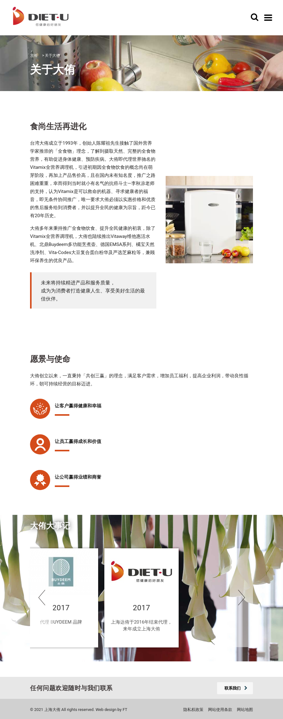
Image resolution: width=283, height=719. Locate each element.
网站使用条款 (220, 709)
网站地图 (245, 709)
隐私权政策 (193, 709)
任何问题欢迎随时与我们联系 (71, 688)
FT (125, 709)
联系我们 (235, 688)
